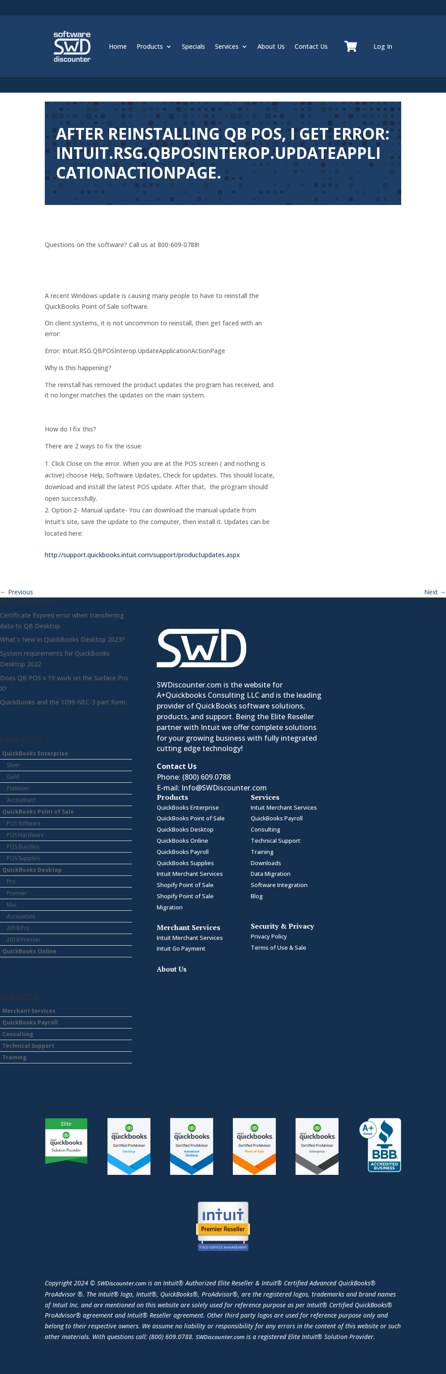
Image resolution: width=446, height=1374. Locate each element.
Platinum (18, 788)
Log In (382, 46)
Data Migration (271, 874)
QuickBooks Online (29, 951)
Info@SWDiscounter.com (224, 788)
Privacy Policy (269, 936)
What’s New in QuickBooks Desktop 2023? (62, 639)
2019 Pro (18, 928)
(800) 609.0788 (206, 777)
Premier (17, 893)
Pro (11, 881)
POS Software (24, 823)
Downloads (266, 863)
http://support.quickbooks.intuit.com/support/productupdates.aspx (142, 554)
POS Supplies (23, 858)
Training (14, 1057)
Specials (193, 46)
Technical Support (28, 1046)
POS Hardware (25, 835)
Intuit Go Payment (181, 948)
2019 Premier (24, 939)
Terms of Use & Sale (278, 947)
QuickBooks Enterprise (35, 753)
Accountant (21, 800)
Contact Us (311, 46)
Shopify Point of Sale (185, 885)
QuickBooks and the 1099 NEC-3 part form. (63, 702)
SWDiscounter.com (121, 1283)
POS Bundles (23, 846)
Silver (13, 765)
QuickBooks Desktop (32, 870)
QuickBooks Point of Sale (38, 811)
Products (150, 46)
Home (118, 46)
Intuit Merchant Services (190, 874)
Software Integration (279, 885)
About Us (271, 46)
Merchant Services (29, 1011)
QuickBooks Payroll (30, 1022)
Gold (13, 777)
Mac (12, 905)
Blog (257, 896)
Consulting (17, 1034)
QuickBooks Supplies (185, 863)
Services (227, 46)
